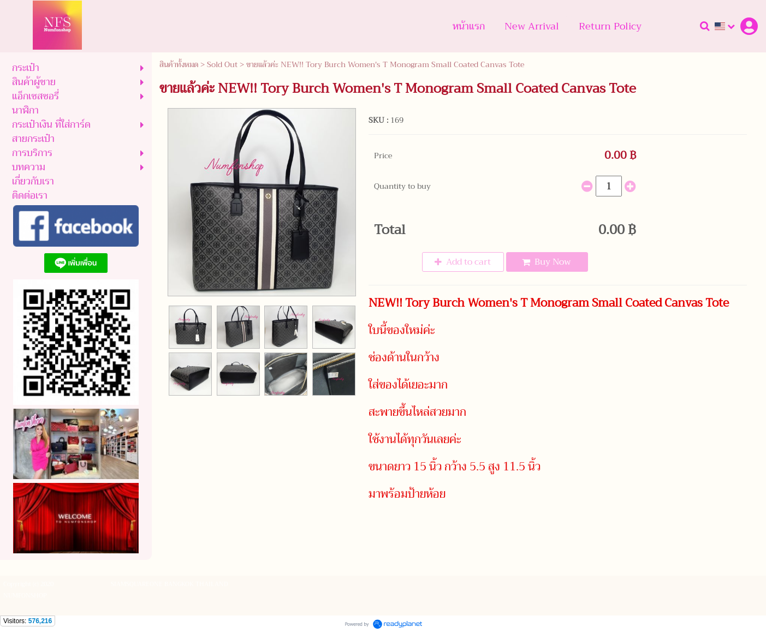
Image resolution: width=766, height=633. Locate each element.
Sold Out (222, 64)
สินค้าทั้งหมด (178, 64)
